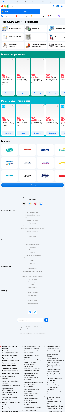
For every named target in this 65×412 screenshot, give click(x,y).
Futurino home (36, 37)
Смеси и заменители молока (15, 37)
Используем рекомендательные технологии (32, 330)
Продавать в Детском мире (32, 215)
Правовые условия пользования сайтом (32, 328)
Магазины (52, 16)
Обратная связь (32, 234)
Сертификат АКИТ (32, 231)
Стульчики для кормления (13, 45)
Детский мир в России (25, 333)
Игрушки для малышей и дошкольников (39, 45)
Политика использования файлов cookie (32, 228)
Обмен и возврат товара (32, 218)
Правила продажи (32, 220)
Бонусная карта (7, 16)
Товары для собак (33, 298)
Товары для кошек (32, 292)
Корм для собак (32, 300)
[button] (24, 11)
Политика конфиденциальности (32, 226)
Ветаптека (32, 306)
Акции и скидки (22, 16)
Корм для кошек (32, 295)
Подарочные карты (38, 16)
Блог (32, 284)
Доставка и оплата (32, 212)
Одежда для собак (32, 303)
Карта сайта (32, 236)
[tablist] (32, 77)
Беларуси (43, 333)
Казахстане (36, 333)
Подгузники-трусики (15, 28)
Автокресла (35, 28)
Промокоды (32, 223)
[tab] (7, 77)
